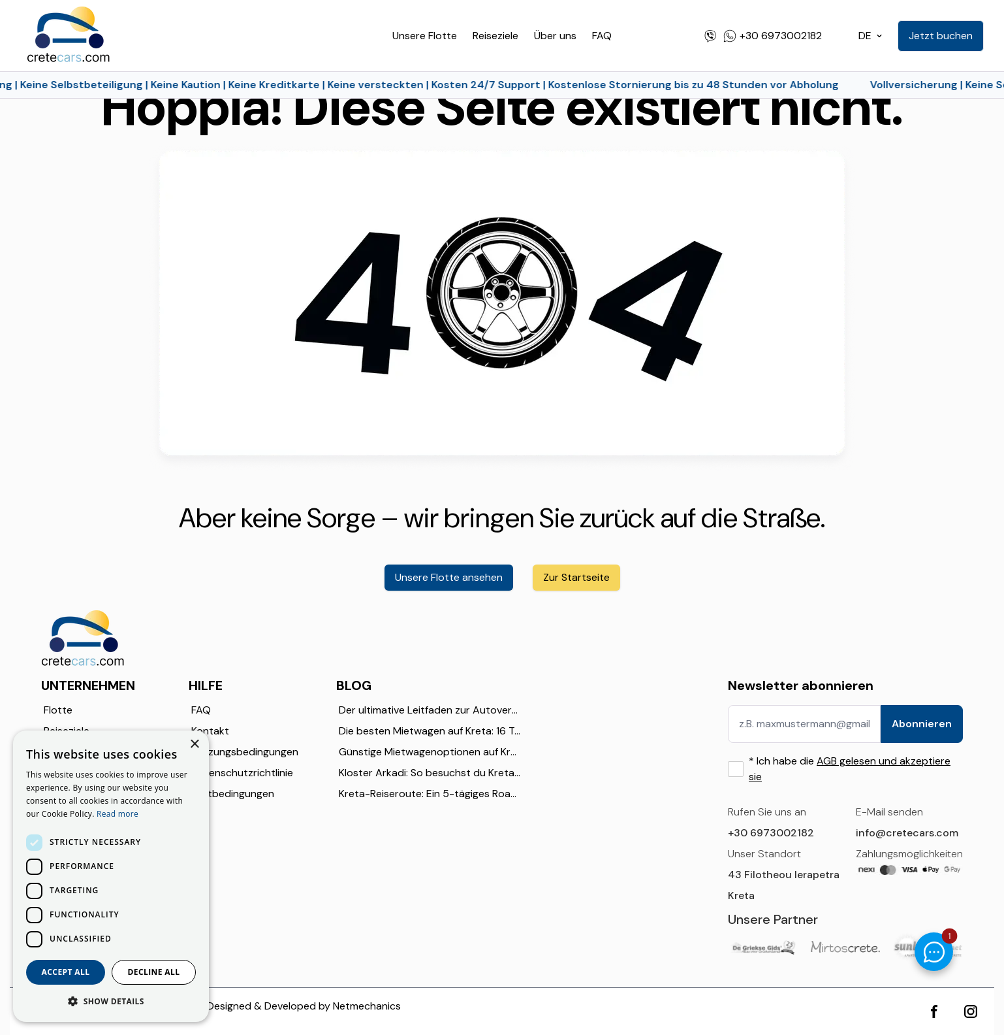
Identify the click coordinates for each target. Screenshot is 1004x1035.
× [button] (194, 744)
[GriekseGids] (763, 947)
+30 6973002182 (771, 833)
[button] (111, 1001)
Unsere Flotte (424, 35)
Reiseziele (495, 35)
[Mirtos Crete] (846, 946)
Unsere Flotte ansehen (449, 577)
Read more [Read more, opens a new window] (117, 813)
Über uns (555, 35)
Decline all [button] (154, 972)
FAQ (602, 35)
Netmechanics (367, 1006)
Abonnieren (922, 724)
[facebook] (934, 1011)
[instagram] (971, 1011)
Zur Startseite (576, 577)
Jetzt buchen (941, 35)
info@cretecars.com (907, 833)
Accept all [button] (66, 972)
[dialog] (111, 876)
